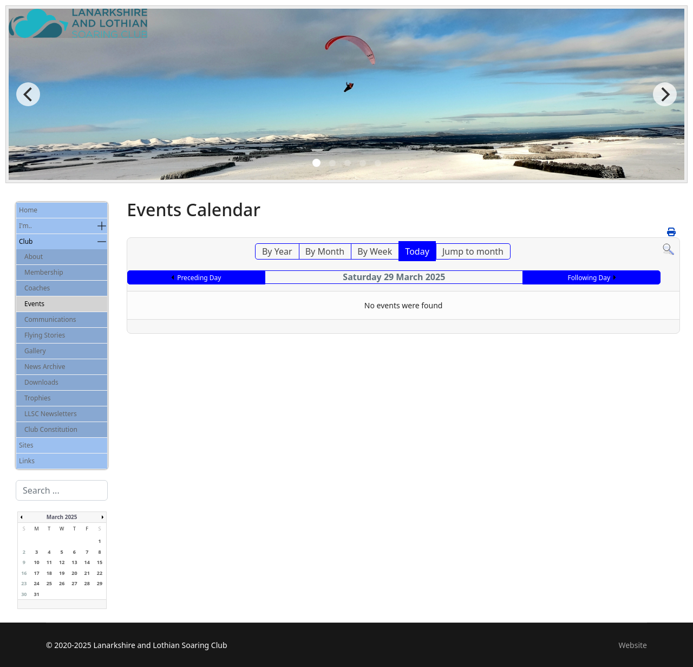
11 (49, 562)
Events (34, 303)
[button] (101, 226)
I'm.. (25, 225)
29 (99, 583)
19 (61, 573)
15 (99, 562)
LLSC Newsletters (50, 413)
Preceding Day (199, 277)
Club (25, 241)
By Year (277, 251)
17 (36, 573)
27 (74, 583)
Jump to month (473, 251)
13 (74, 562)
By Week (374, 251)
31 (36, 594)
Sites (26, 445)
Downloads (41, 382)
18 (49, 573)
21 (87, 573)
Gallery (35, 350)
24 (36, 583)
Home (28, 210)
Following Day (588, 277)
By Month (324, 251)
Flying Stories (44, 335)
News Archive (44, 366)
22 (99, 573)
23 (24, 583)
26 (61, 583)
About (33, 256)
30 (24, 594)
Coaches (37, 288)
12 (61, 562)
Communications (50, 319)
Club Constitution (50, 429)
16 (24, 573)
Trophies (37, 398)
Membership (43, 272)
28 (87, 583)
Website (632, 645)
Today (417, 251)
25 (49, 583)
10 (36, 562)
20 (74, 573)
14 (87, 562)
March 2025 (62, 517)
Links (27, 460)
